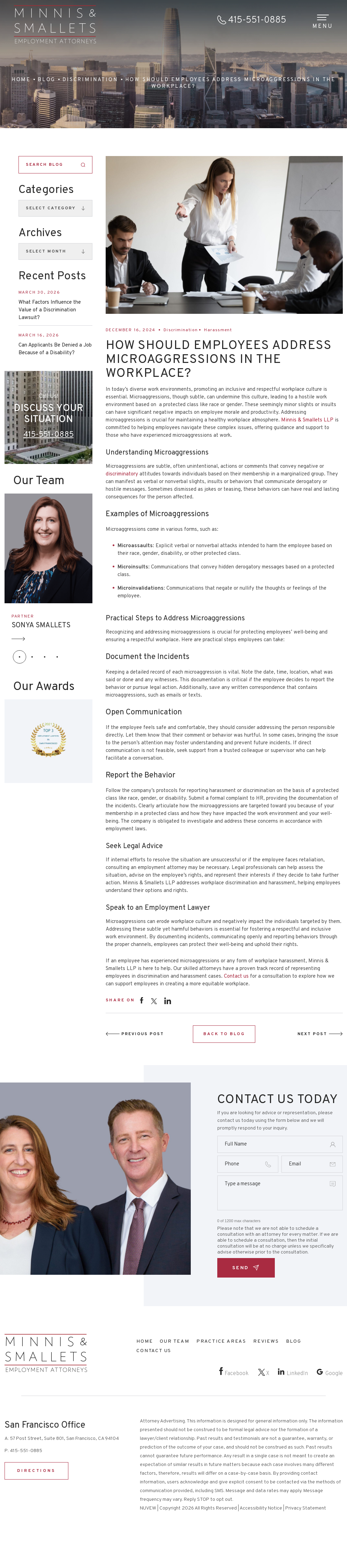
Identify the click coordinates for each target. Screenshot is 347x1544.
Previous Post (142, 1034)
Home (144, 1341)
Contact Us (153, 1351)
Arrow (18, 639)
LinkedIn (297, 1373)
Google (334, 1373)
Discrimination (181, 330)
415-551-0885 (257, 20)
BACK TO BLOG (224, 1034)
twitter (153, 1001)
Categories (46, 190)
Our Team (174, 1341)
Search (83, 165)
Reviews (266, 1341)
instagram (167, 1000)
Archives (40, 233)
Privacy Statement (305, 1508)
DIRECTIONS (36, 1471)
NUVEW (148, 1508)
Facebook (237, 1373)
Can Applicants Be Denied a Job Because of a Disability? (55, 349)
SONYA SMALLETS (41, 625)
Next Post (312, 1034)
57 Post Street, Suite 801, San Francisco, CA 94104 (64, 1439)
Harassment (218, 330)
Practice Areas (221, 1341)
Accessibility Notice (261, 1508)
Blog (293, 1341)
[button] (19, 657)
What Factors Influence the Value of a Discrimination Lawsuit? (49, 310)
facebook (141, 1000)
